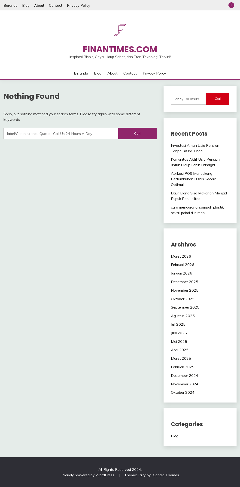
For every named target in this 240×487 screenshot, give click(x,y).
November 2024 (184, 384)
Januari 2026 (181, 273)
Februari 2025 (182, 367)
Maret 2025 (181, 358)
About (39, 5)
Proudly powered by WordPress (88, 475)
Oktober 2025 (182, 299)
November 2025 (184, 290)
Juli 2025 (178, 324)
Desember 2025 (184, 281)
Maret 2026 (181, 256)
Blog (26, 5)
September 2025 (185, 307)
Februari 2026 (182, 264)
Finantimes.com (120, 49)
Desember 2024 (184, 375)
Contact (55, 5)
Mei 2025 (179, 341)
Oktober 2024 (182, 392)
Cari (218, 99)
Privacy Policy (78, 5)
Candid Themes (166, 475)
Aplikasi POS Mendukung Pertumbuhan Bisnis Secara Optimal (193, 179)
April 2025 (179, 349)
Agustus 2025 (183, 315)
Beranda (10, 5)
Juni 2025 (179, 333)
